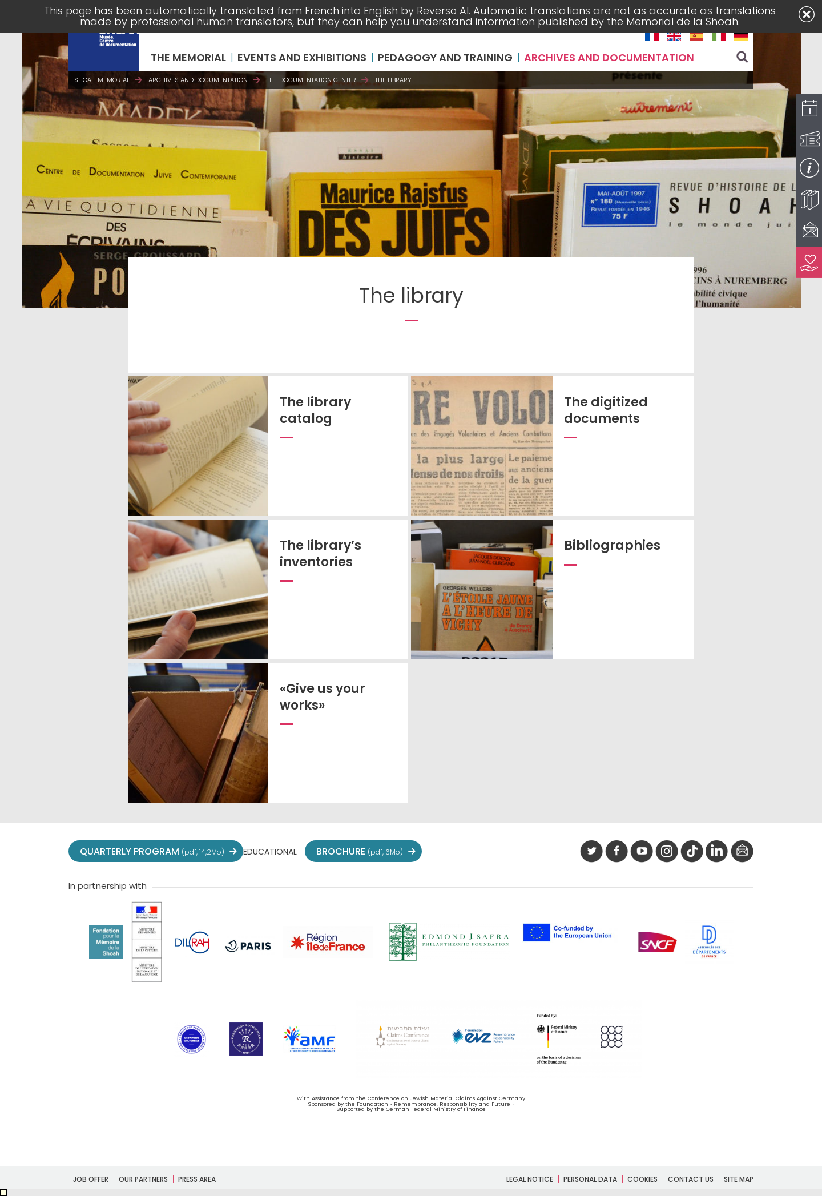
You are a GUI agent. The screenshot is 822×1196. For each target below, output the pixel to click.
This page (67, 10)
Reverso (438, 10)
